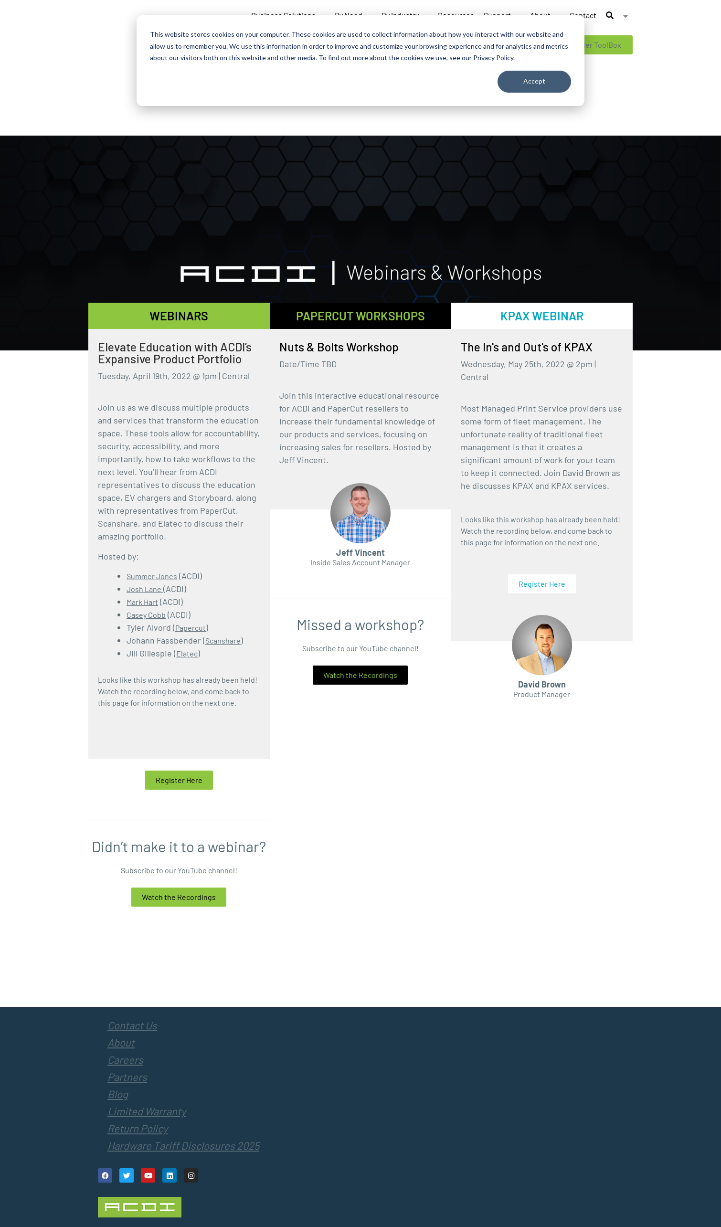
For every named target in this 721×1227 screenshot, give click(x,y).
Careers (125, 1059)
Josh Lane (144, 588)
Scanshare (223, 640)
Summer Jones (152, 576)
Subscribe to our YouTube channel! (179, 870)
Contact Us (132, 1025)
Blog (117, 1094)
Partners (127, 1076)
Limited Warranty (146, 1111)
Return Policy (137, 1128)
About (121, 1042)
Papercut (190, 627)
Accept (534, 81)
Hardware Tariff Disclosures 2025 (183, 1145)
